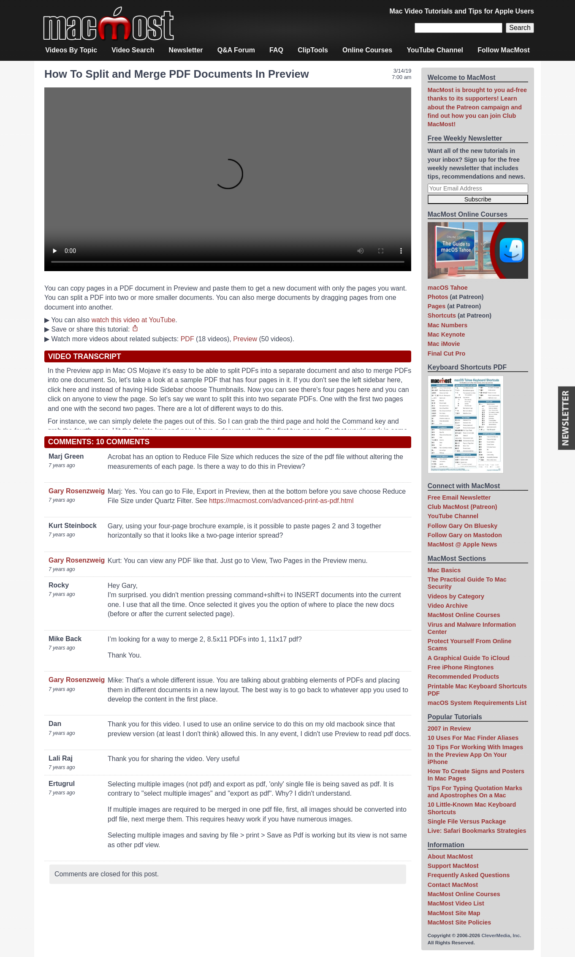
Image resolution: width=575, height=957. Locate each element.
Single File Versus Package (467, 821)
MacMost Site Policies (459, 922)
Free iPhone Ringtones (461, 667)
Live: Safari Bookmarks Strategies (477, 830)
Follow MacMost (503, 50)
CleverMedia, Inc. (501, 935)
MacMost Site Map (454, 913)
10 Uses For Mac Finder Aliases (473, 737)
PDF (187, 339)
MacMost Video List (456, 903)
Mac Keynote (446, 334)
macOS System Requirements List (477, 702)
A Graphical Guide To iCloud (469, 658)
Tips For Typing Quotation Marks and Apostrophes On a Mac (475, 792)
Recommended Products (463, 676)
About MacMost (450, 856)
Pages (436, 306)
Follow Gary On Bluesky (463, 525)
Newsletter (186, 50)
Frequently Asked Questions (469, 875)
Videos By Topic (71, 50)
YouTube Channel (435, 50)
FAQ (276, 50)
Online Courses (367, 50)
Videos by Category (456, 596)
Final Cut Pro (447, 353)
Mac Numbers (447, 325)
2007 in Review (449, 728)
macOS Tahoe (448, 287)
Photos (438, 297)
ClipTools (313, 50)
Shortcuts (442, 315)
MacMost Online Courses (464, 615)
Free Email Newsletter (459, 497)
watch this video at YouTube (134, 320)
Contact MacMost (453, 884)
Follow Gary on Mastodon (465, 535)
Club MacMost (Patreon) (462, 506)
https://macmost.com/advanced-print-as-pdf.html (281, 500)
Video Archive (448, 605)
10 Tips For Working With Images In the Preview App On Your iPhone (475, 754)
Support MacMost (453, 865)
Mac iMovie (444, 343)
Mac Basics (444, 570)
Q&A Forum (236, 50)
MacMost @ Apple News (462, 544)
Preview (245, 339)
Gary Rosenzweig (77, 491)
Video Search (132, 50)
